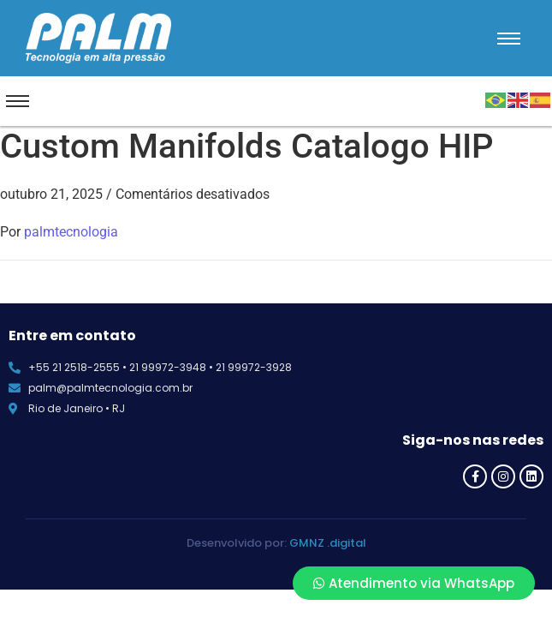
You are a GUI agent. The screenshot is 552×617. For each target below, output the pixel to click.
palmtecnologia (71, 232)
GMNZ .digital (327, 543)
